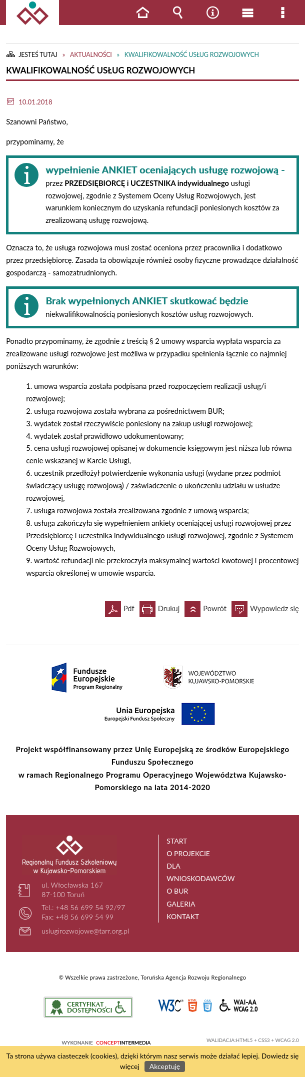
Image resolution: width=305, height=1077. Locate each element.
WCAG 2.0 (239, 1005)
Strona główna (142, 12)
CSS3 (207, 1006)
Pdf (119, 607)
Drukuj (160, 607)
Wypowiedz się (265, 607)
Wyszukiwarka (177, 12)
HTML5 (192, 1006)
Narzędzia (212, 12)
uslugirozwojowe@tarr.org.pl (85, 931)
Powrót (205, 607)
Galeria (180, 904)
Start (176, 841)
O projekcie (188, 853)
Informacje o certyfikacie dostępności (88, 1007)
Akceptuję (165, 1066)
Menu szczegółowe (282, 12)
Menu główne (247, 12)
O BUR (177, 891)
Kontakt (182, 916)
